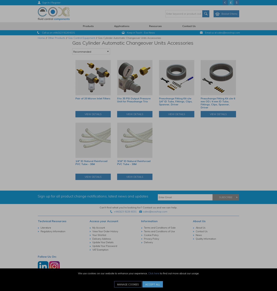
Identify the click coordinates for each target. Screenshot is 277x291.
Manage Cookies (128, 284)
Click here (153, 273)
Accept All (152, 284)
